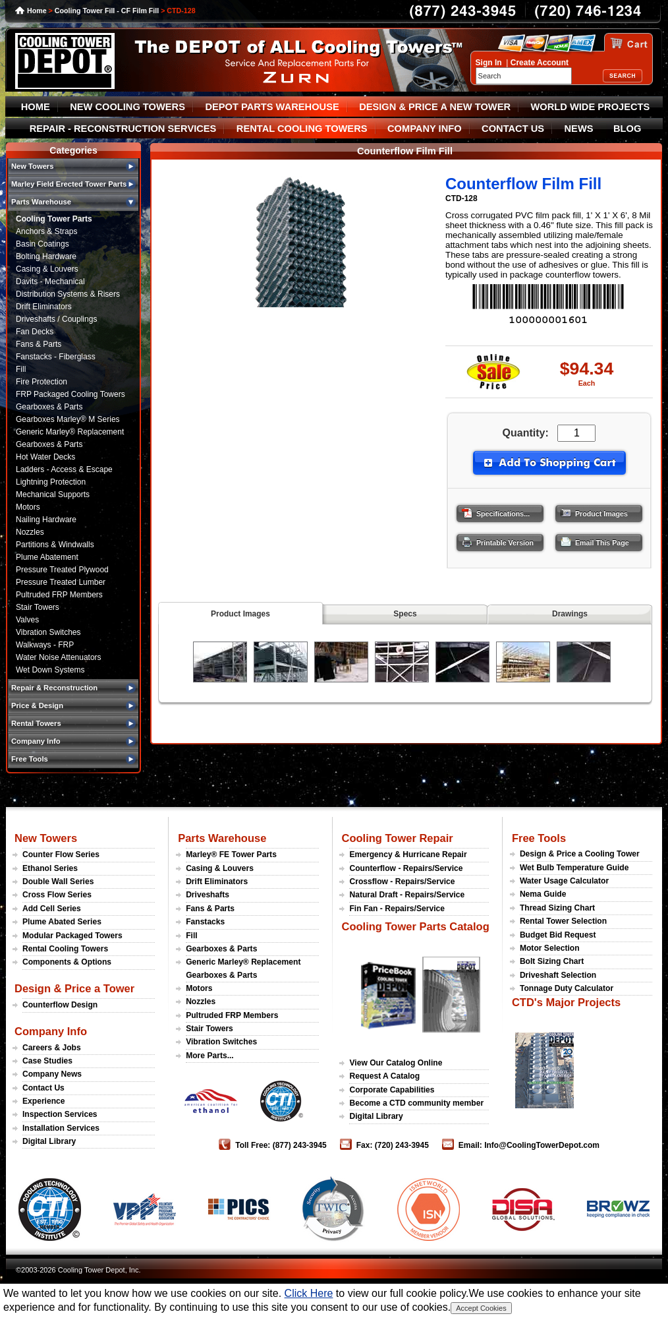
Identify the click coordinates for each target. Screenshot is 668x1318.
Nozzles (30, 532)
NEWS (579, 128)
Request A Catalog (384, 1076)
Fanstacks (205, 921)
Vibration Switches (48, 632)
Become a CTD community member (416, 1103)
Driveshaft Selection (558, 975)
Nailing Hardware (46, 519)
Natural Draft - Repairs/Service (406, 894)
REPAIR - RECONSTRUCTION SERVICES (123, 128)
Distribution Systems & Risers (68, 294)
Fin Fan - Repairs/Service (397, 908)
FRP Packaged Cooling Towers (70, 394)
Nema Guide (543, 894)
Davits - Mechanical (50, 281)
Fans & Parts (38, 344)
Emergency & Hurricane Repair (407, 854)
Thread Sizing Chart (557, 908)
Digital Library (49, 1141)
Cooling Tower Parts (54, 219)
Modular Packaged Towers (72, 935)
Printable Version (494, 539)
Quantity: (526, 432)
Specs (404, 613)
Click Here (309, 1293)
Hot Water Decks (45, 457)
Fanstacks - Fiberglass (56, 356)
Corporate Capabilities (391, 1089)
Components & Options (66, 962)
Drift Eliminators (44, 306)
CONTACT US (513, 128)
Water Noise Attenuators (58, 657)
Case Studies (47, 1060)
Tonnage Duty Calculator (566, 988)
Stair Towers (37, 607)
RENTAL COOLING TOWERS (302, 128)
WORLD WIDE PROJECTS (590, 107)
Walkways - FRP (45, 644)
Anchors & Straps (46, 231)
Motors (28, 507)
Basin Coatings (42, 244)
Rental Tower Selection (563, 921)
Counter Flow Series (60, 854)
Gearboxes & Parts (49, 406)
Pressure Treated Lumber (60, 582)
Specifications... (492, 510)
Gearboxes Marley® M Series (68, 419)
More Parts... (210, 1055)
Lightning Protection (51, 482)
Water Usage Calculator (564, 880)
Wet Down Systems (50, 669)
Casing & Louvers (47, 269)
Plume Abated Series (61, 921)
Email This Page (591, 539)
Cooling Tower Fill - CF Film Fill (107, 11)
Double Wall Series (58, 881)
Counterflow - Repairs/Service (405, 868)
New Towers (45, 838)
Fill (21, 369)
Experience (43, 1101)
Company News (52, 1074)
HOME (35, 107)
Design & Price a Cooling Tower (580, 853)
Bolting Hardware (46, 256)
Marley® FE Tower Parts (231, 854)
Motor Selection (550, 948)
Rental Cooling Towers (65, 948)
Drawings (570, 613)
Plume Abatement (47, 557)
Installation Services (60, 1128)
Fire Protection (41, 381)
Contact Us (43, 1088)
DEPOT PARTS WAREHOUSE (272, 107)
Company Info (50, 1031)
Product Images (590, 510)
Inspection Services (59, 1114)
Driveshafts (207, 894)
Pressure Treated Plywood (62, 569)
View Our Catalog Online (395, 1062)
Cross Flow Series (57, 894)
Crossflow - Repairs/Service (402, 881)
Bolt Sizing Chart (552, 961)
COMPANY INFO (424, 128)
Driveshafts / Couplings (56, 319)
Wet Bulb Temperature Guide (574, 867)
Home (37, 11)
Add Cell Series (51, 908)
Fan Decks (34, 331)
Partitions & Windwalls (55, 544)
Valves (27, 619)
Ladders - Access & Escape (64, 469)
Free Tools (539, 838)
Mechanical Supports (53, 494)
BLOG (627, 128)
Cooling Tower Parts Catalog (415, 926)
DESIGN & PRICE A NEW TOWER (435, 107)
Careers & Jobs (51, 1047)
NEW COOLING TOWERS (127, 107)
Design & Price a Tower (74, 988)
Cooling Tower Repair (397, 838)
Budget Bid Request (558, 935)
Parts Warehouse (222, 838)
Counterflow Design (59, 1004)
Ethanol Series (50, 868)
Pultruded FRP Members (59, 594)
